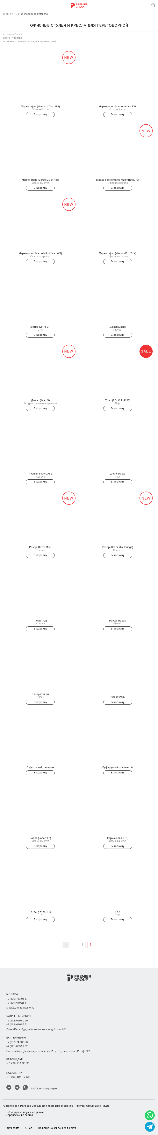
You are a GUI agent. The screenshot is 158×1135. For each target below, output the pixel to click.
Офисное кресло (117, 181)
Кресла (40, 622)
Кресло (40, 475)
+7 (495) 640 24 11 (17, 1003)
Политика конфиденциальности (57, 1128)
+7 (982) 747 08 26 (17, 1042)
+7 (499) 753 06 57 (17, 999)
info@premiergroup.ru (44, 1089)
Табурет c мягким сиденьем (40, 401)
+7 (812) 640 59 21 (17, 1025)
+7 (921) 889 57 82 (17, 1046)
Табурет (117, 328)
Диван (117, 622)
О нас (28, 1128)
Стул (40, 328)
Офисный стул (40, 108)
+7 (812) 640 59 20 (17, 1021)
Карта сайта (12, 1128)
